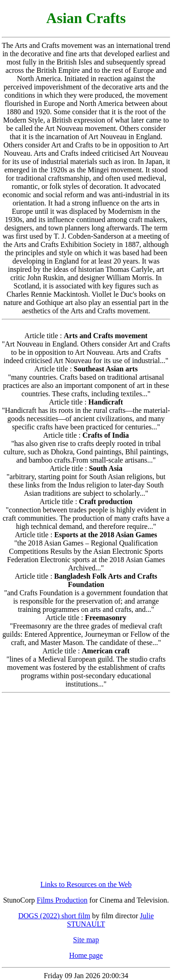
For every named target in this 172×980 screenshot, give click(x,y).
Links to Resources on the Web (86, 884)
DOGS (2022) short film (54, 916)
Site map (86, 940)
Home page (86, 955)
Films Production (62, 900)
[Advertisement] (86, 786)
